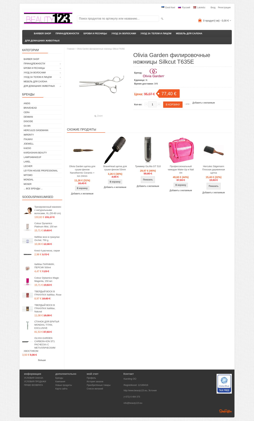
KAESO (27, 148)
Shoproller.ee (225, 411)
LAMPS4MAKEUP (32, 157)
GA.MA (27, 126)
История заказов (95, 381)
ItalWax (28, 139)
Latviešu (199, 7)
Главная (71, 49)
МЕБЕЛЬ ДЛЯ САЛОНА (189, 33)
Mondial (28, 179)
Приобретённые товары (99, 385)
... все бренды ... (33, 188)
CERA (27, 112)
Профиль (91, 378)
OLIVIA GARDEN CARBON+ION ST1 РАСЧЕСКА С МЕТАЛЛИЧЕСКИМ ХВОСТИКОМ (39, 344)
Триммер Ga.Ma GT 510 (148, 166)
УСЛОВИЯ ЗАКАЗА (33, 378)
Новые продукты (63, 385)
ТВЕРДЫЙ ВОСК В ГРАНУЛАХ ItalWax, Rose (47, 293)
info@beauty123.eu (133, 403)
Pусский (184, 7)
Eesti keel (168, 7)
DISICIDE (28, 121)
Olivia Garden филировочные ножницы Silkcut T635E (101, 49)
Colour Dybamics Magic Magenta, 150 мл (46, 279)
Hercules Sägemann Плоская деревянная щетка (213, 169)
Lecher (28, 166)
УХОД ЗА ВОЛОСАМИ (123, 33)
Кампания (60, 381)
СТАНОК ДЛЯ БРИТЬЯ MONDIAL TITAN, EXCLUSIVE (46, 324)
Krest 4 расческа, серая (47, 250)
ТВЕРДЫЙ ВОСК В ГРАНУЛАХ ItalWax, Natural (44, 308)
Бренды (59, 378)
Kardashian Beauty (35, 153)
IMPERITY (29, 135)
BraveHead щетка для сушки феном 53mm (115, 168)
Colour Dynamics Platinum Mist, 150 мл (45, 225)
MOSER (28, 184)
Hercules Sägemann (36, 130)
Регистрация (224, 7)
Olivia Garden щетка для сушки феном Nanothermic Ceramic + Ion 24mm (82, 171)
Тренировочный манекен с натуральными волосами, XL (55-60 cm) (47, 210)
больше (42, 360)
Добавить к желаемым (203, 102)
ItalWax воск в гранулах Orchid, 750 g (47, 239)
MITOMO (28, 175)
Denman (28, 117)
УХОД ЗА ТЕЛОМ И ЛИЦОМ (155, 33)
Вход (213, 7)
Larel (27, 161)
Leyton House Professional (41, 170)
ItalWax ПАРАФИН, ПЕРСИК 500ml (44, 266)
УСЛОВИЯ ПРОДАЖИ (35, 381)
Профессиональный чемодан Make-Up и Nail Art (181, 169)
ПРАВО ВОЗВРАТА (33, 385)
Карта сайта (61, 388)
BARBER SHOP (42, 33)
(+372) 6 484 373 (132, 397)
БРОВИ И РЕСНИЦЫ (95, 33)
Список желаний (95, 388)
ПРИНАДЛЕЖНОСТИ (67, 33)
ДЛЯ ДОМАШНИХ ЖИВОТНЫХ (42, 40)
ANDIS (27, 103)
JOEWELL (29, 144)
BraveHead (30, 108)
